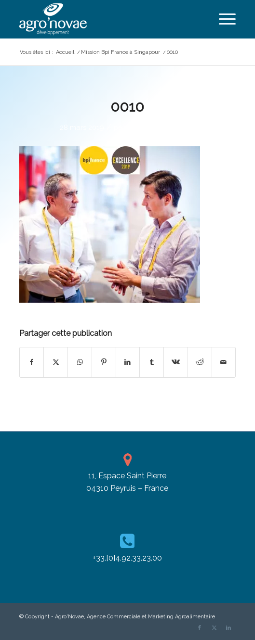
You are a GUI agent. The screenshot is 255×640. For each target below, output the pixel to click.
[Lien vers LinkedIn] (228, 628)
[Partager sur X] (55, 362)
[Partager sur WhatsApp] (80, 362)
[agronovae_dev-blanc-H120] (106, 19)
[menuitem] (222, 19)
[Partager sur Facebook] (32, 362)
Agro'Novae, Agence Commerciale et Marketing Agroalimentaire (135, 617)
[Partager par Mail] (224, 362)
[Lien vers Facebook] (199, 628)
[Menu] (222, 19)
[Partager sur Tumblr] (151, 362)
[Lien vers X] (214, 628)
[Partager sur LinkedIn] (128, 362)
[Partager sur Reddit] (200, 362)
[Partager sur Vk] (176, 362)
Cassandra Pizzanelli (161, 127)
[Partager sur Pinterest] (104, 362)
